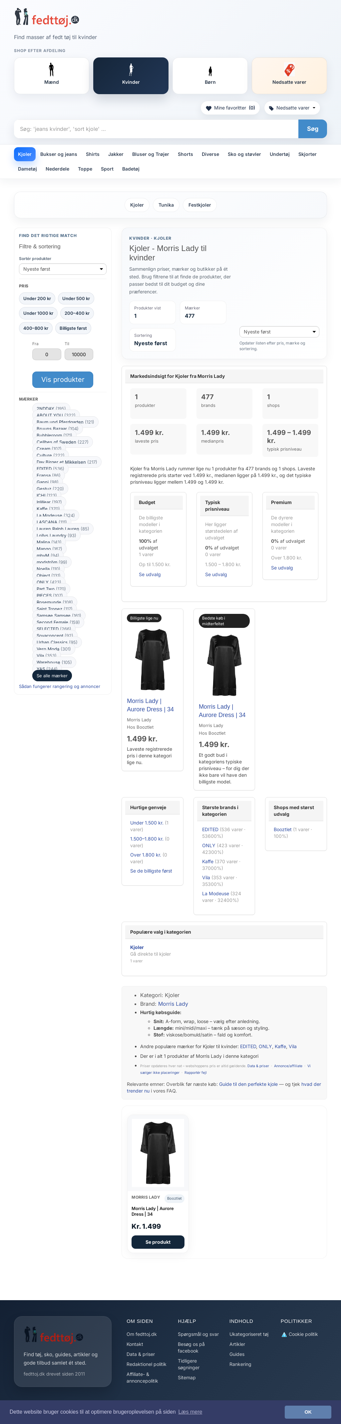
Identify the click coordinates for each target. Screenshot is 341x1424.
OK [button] (308, 1412)
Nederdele (57, 169)
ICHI (47, 495)
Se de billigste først (151, 871)
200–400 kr (77, 313)
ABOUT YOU (56, 415)
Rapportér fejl (195, 1073)
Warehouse (54, 662)
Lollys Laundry (56, 535)
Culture (51, 455)
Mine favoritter (230, 107)
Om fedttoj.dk (142, 1334)
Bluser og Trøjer (150, 154)
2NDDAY (51, 408)
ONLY (49, 582)
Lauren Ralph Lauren (63, 528)
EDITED (50, 468)
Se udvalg (150, 574)
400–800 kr (35, 328)
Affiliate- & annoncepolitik (142, 1377)
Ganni (48, 482)
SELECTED (54, 629)
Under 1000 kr (38, 313)
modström (52, 562)
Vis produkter (63, 380)
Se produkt (158, 1242)
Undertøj (280, 154)
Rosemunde (55, 602)
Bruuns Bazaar (58, 428)
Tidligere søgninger (188, 1364)
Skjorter (307, 154)
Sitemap (187, 1377)
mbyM (48, 555)
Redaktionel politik (147, 1364)
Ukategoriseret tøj (248, 1334)
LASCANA (52, 522)
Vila (47, 655)
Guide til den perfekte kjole (248, 1084)
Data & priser (258, 1066)
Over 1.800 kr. (145, 855)
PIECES (50, 595)
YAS (47, 669)
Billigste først (73, 328)
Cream (49, 448)
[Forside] (47, 17)
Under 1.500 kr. (147, 822)
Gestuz (50, 488)
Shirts (93, 154)
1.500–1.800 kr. (147, 839)
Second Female (58, 622)
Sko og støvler (244, 154)
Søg (312, 128)
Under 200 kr (37, 298)
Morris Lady (173, 1003)
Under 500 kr (76, 298)
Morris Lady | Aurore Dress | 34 (153, 1211)
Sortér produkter (35, 258)
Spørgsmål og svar (198, 1334)
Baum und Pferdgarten (65, 422)
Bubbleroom (54, 435)
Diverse (210, 154)
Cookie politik (299, 1334)
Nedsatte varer (292, 107)
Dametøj (27, 169)
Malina (49, 542)
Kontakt (135, 1344)
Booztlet (283, 829)
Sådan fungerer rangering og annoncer (59, 686)
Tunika (166, 205)
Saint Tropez (55, 609)
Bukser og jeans (58, 154)
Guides (236, 1354)
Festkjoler (199, 205)
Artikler (237, 1344)
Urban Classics (57, 642)
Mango (49, 548)
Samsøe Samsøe (59, 615)
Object (49, 575)
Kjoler (25, 154)
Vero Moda (54, 649)
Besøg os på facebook (191, 1347)
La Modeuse (56, 515)
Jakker (116, 154)
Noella (48, 568)
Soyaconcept (55, 635)
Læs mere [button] (190, 1412)
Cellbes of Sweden (63, 442)
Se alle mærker (52, 675)
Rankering (240, 1364)
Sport (107, 169)
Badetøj (131, 169)
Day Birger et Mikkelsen (67, 462)
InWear (49, 502)
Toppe (85, 169)
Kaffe (48, 508)
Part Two (51, 588)
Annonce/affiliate (288, 1066)
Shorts (185, 154)
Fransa (49, 475)
